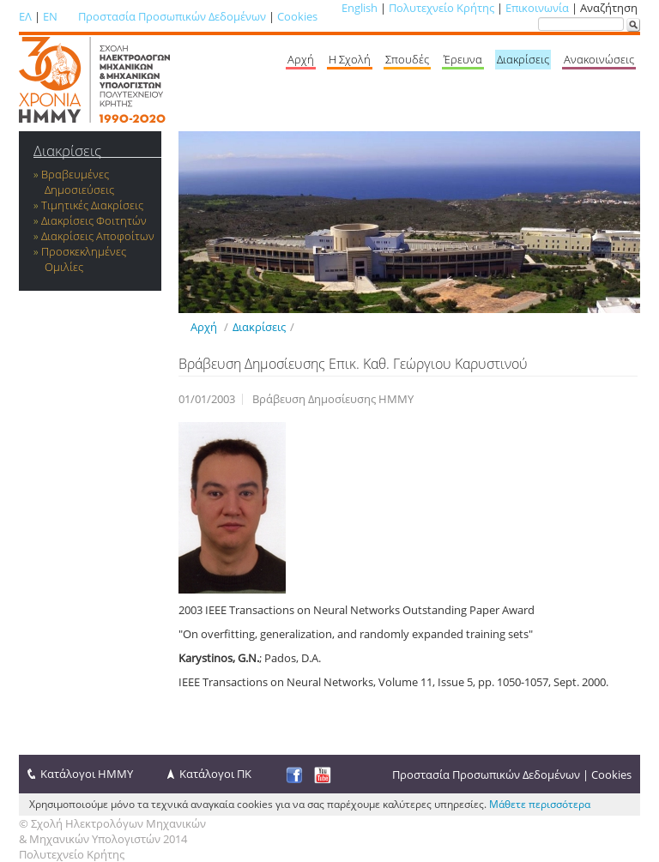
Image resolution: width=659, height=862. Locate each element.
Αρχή (300, 59)
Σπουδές (407, 59)
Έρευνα (463, 59)
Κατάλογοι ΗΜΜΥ (86, 773)
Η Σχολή (350, 59)
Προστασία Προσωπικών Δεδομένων (172, 16)
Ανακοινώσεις (599, 59)
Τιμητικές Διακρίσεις (92, 205)
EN (50, 16)
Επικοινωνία (537, 7)
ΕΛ (25, 16)
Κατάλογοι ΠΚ (215, 773)
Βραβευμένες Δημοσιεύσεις (77, 181)
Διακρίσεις (523, 59)
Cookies (297, 16)
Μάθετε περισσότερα (539, 804)
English (360, 7)
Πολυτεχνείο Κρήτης (441, 7)
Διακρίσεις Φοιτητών (94, 220)
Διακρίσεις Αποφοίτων (97, 236)
